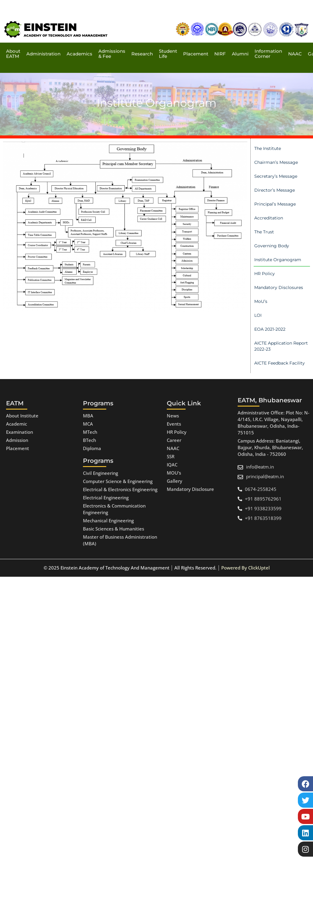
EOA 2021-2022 (269, 329)
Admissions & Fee (111, 39)
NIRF (220, 39)
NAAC (295, 39)
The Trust (264, 232)
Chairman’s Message (276, 162)
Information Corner (268, 39)
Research (142, 39)
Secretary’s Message (275, 176)
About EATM (13, 39)
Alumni (240, 39)
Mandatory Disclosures (278, 287)
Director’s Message (274, 190)
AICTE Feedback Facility (279, 363)
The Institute (267, 148)
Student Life (168, 39)
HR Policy (264, 273)
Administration (43, 39)
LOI (258, 315)
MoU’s (260, 301)
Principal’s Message (275, 204)
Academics (79, 39)
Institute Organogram (277, 259)
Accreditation (268, 218)
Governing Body (271, 245)
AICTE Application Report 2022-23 (281, 346)
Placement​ (195, 39)
